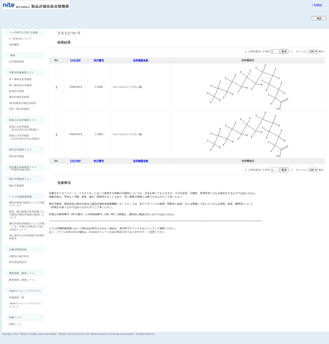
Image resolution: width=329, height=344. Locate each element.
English (318, 4)
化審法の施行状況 (19, 256)
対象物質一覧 (16, 297)
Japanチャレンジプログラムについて (25, 305)
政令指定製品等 (18, 262)
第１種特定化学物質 (20, 79)
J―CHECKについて (20, 38)
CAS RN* (75, 60)
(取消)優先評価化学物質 (22, 103)
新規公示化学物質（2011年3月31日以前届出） (25, 137)
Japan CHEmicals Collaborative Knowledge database (53, 18)
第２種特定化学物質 (20, 85)
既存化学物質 (16, 156)
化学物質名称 (140, 60)
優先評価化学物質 (19, 97)
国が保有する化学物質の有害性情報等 (26, 237)
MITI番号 (99, 60)
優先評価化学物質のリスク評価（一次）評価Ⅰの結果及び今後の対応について (26, 226)
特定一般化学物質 (19, 108)
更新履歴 (14, 44)
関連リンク (15, 324)
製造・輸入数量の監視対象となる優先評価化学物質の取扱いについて (26, 214)
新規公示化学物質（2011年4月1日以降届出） (24, 128)
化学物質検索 (16, 61)
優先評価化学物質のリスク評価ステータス (26, 204)
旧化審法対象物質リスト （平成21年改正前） (21, 168)
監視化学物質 (16, 91)
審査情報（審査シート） (23, 279)
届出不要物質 (16, 185)
